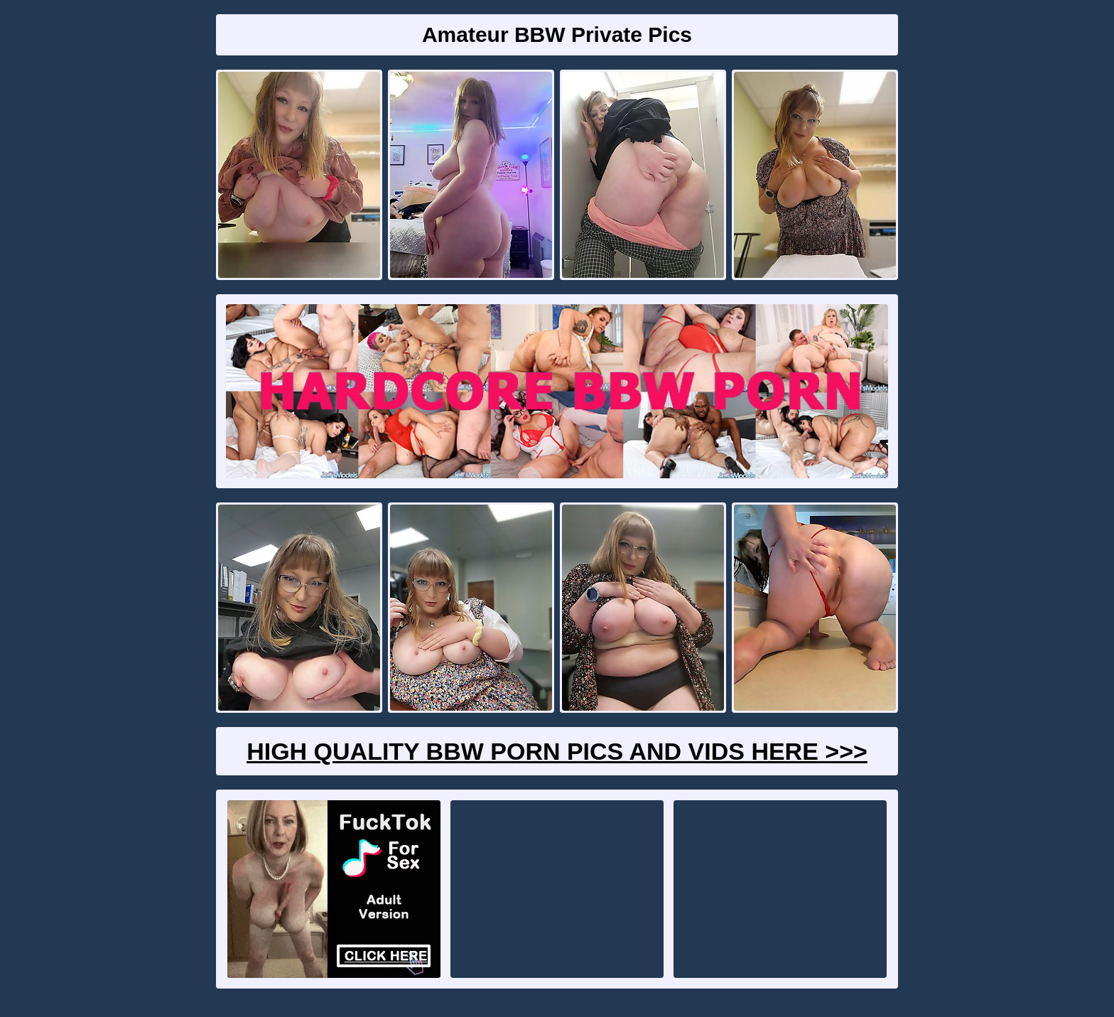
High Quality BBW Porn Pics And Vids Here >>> (557, 751)
